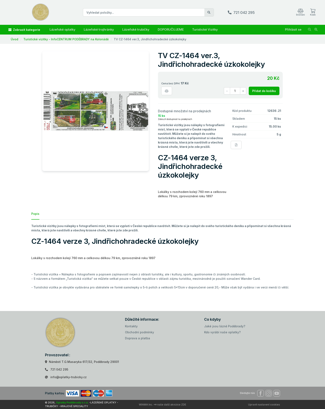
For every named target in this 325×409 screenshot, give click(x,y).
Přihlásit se (293, 29)
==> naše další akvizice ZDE (169, 404)
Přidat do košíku (264, 91)
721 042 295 (244, 12)
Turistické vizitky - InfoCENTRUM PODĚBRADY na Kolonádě (66, 39)
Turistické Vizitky (205, 29)
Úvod (14, 39)
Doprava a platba (137, 338)
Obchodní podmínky (139, 332)
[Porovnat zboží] (166, 91)
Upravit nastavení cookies (264, 404)
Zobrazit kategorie (24, 29)
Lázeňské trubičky (135, 29)
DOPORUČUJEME (171, 29)
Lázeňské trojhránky (99, 29)
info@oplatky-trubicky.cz (68, 377)
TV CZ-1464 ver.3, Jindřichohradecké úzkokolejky (150, 39)
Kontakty (131, 326)
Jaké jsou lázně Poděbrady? (224, 326)
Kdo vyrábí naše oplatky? (222, 332)
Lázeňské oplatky (62, 29)
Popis (35, 213)
